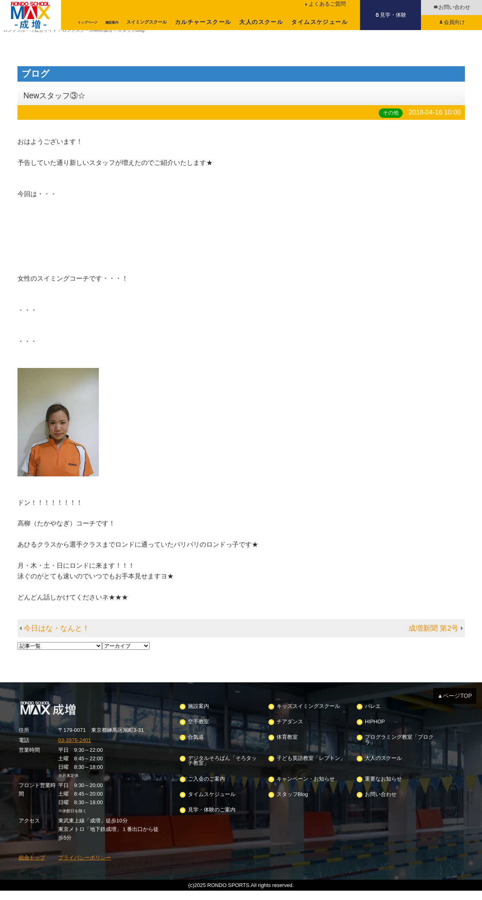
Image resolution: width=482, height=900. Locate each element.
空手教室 (198, 731)
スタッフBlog (292, 804)
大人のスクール (261, 22)
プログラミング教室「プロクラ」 (399, 749)
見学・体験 (393, 15)
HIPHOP (375, 731)
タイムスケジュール (319, 22)
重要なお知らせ (383, 788)
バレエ (373, 715)
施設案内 (198, 715)
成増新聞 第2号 (433, 638)
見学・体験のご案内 (212, 819)
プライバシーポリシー (84, 867)
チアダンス (290, 731)
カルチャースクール (203, 22)
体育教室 (287, 746)
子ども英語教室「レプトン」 (311, 767)
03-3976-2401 (74, 749)
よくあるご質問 (327, 4)
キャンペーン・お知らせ (306, 788)
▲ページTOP (454, 705)
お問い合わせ (454, 7)
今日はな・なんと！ (56, 638)
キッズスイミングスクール (308, 715)
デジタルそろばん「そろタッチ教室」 (222, 770)
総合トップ (32, 867)
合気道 (196, 746)
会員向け (454, 22)
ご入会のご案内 (206, 788)
